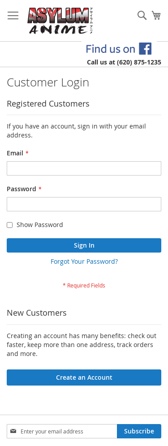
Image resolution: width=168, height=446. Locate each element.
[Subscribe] (139, 431)
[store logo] (60, 20)
